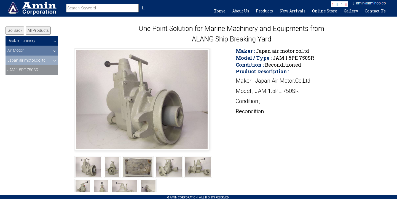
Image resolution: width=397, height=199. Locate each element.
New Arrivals (292, 11)
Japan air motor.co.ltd (26, 60)
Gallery (351, 11)
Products (264, 11)
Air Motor (15, 50)
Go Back (14, 30)
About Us (240, 11)
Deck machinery (21, 40)
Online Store (324, 11)
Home (219, 11)
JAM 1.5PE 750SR (22, 70)
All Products (38, 30)
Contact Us (375, 11)
